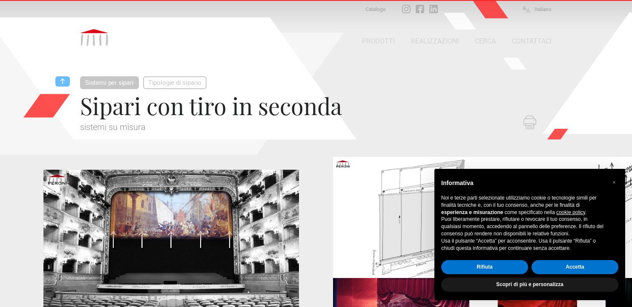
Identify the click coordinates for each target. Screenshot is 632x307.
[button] (614, 182)
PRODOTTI (378, 41)
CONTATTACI (532, 41)
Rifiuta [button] (484, 267)
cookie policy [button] (570, 212)
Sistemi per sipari (109, 83)
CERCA (485, 41)
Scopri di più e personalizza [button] (529, 284)
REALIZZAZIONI (435, 41)
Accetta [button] (575, 267)
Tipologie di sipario (174, 83)
